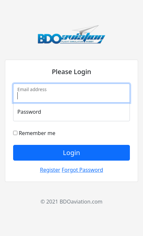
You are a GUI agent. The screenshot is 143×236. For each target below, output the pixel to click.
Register (50, 169)
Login (71, 152)
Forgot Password (82, 169)
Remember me (34, 133)
